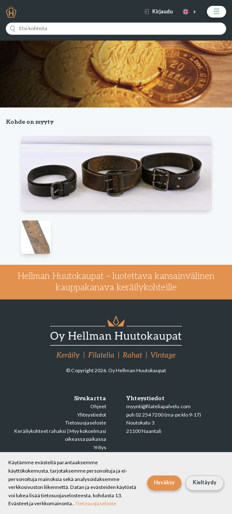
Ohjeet (98, 406)
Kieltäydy (205, 482)
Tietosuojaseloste (85, 422)
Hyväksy (164, 482)
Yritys (100, 447)
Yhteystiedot (91, 415)
